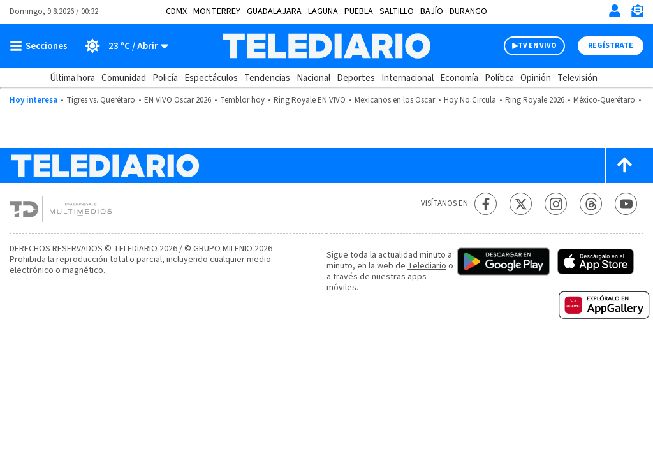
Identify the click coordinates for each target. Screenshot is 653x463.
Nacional (313, 78)
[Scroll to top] (624, 165)
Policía (165, 78)
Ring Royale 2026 (534, 100)
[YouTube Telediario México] (626, 204)
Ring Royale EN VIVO (310, 100)
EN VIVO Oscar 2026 (177, 100)
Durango (468, 11)
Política (499, 78)
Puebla (358, 11)
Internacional (407, 78)
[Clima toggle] (122, 45)
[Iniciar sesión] (614, 10)
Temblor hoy (242, 100)
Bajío (431, 11)
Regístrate (610, 45)
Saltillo (396, 11)
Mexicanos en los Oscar (395, 100)
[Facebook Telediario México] (485, 204)
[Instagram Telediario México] (556, 204)
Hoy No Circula (470, 100)
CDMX (176, 11)
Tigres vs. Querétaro (100, 100)
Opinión (535, 78)
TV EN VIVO (537, 45)
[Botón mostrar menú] (41, 46)
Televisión (577, 78)
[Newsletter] (637, 13)
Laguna (323, 11)
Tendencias (267, 78)
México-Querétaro (604, 100)
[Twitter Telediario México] (521, 204)
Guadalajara (274, 11)
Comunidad (123, 78)
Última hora (72, 78)
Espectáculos (211, 78)
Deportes (356, 78)
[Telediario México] (326, 46)
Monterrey (216, 11)
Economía (459, 78)
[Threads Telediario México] (591, 204)
